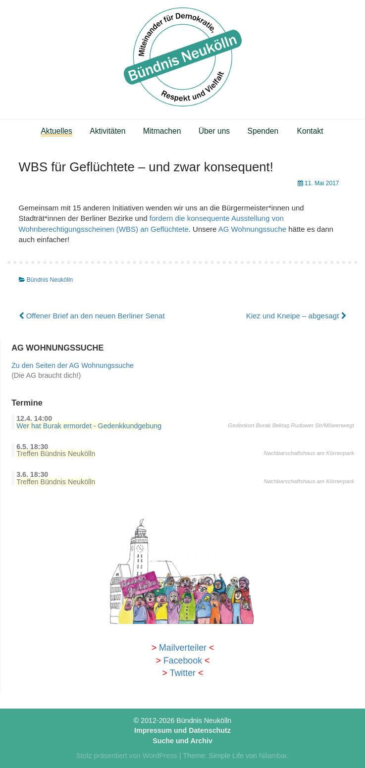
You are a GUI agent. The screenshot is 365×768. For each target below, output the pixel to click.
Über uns (214, 131)
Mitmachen (162, 131)
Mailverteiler (183, 648)
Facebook (182, 661)
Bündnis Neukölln (50, 279)
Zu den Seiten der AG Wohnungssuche (72, 365)
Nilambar (273, 756)
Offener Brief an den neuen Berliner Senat (92, 315)
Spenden (263, 131)
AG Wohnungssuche (252, 229)
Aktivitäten (107, 131)
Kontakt (310, 131)
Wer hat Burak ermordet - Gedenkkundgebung (88, 426)
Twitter (183, 673)
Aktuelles (56, 131)
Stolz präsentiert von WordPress (126, 756)
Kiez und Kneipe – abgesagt (296, 315)
